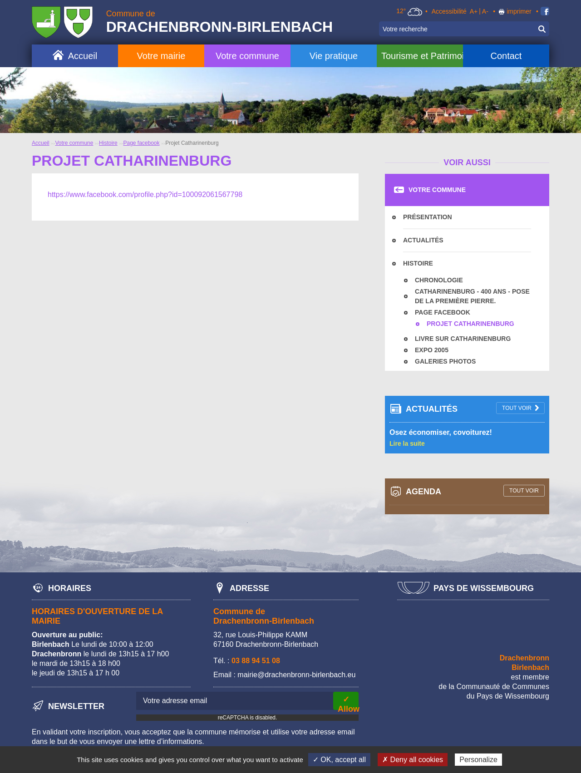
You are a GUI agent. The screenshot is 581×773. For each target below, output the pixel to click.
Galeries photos (445, 361)
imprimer (519, 11)
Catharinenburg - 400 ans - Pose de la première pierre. (472, 296)
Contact (506, 56)
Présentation (427, 217)
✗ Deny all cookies (412, 759)
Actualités (423, 240)
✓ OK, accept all (339, 759)
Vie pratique (334, 56)
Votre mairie (161, 56)
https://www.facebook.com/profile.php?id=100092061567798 (145, 194)
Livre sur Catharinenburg (463, 338)
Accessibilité (449, 11)
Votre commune (247, 56)
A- (485, 11)
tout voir (517, 408)
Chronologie (439, 280)
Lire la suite (407, 443)
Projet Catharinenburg (470, 323)
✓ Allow (348, 702)
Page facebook (141, 143)
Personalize (478, 759)
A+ (474, 11)
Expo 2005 (431, 350)
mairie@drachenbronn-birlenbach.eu (296, 675)
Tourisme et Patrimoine (422, 56)
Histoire (108, 143)
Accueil (82, 56)
